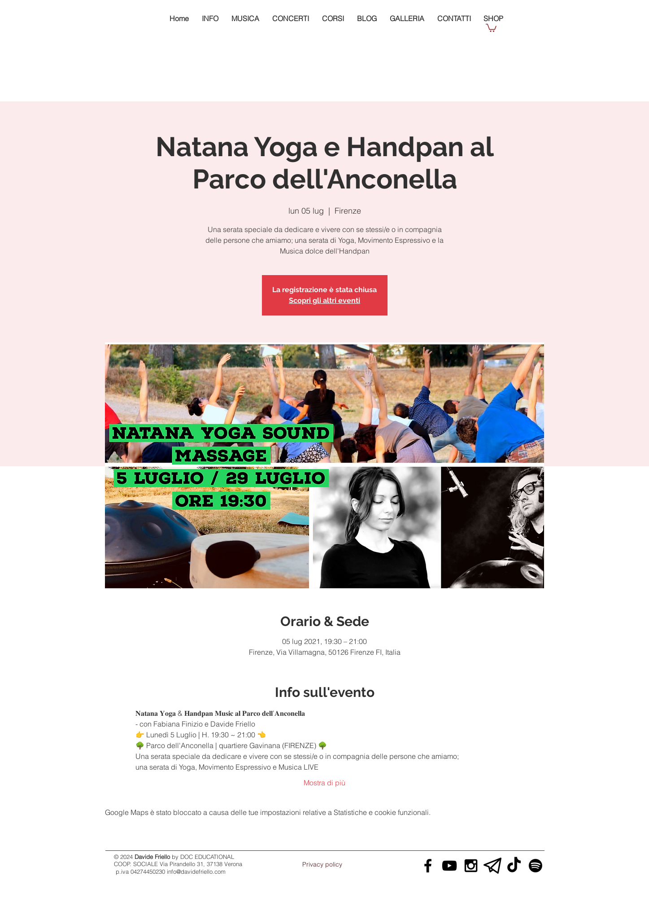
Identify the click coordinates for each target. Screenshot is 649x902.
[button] (491, 27)
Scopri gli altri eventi (324, 300)
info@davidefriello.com (196, 871)
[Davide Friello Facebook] (428, 866)
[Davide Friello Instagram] (471, 866)
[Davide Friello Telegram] (492, 866)
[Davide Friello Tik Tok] (514, 866)
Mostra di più (324, 782)
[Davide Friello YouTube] (449, 866)
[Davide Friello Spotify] (535, 866)
